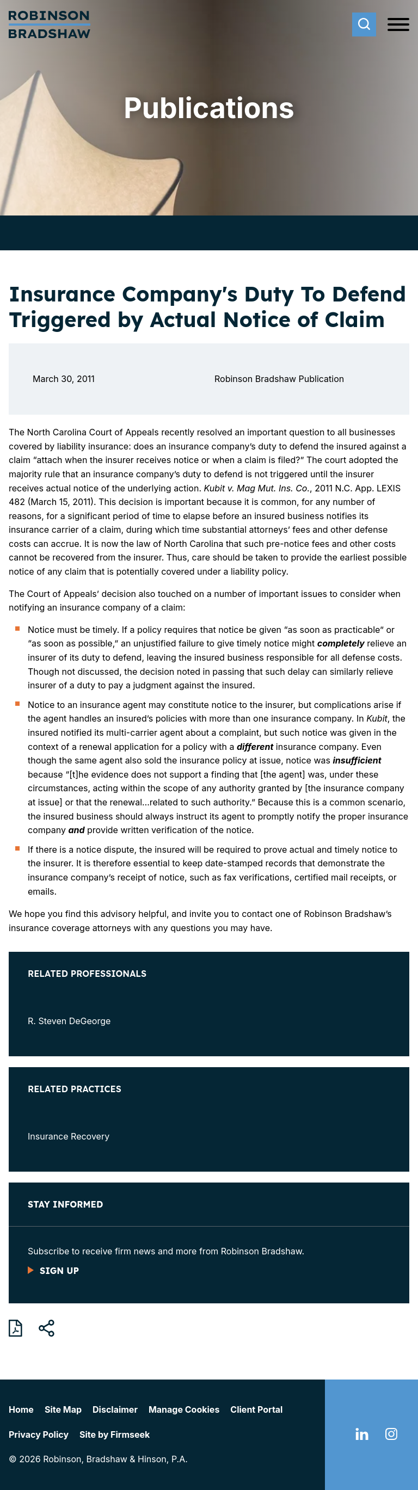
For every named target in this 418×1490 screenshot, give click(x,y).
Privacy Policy (39, 1434)
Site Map (63, 1409)
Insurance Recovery (68, 1136)
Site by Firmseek (114, 1434)
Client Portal (256, 1409)
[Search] (364, 24)
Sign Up (59, 1270)
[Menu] (398, 25)
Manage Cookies (184, 1409)
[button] (46, 1328)
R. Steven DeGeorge (69, 1020)
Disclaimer (115, 1409)
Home (21, 1409)
